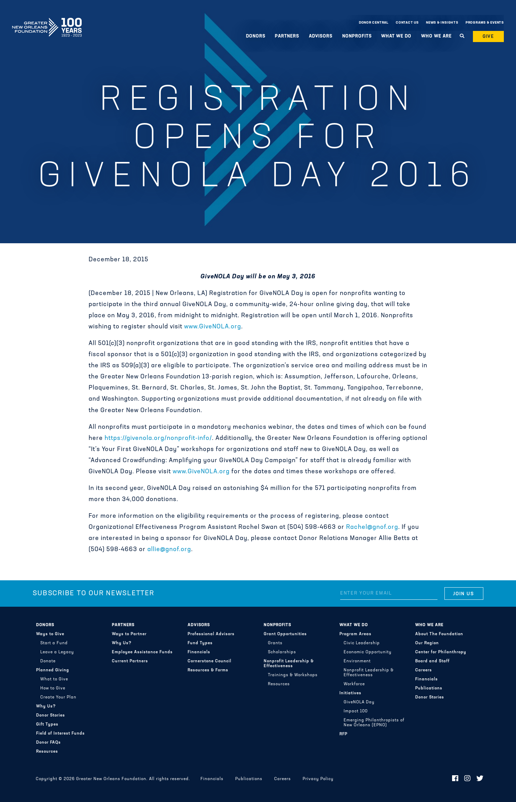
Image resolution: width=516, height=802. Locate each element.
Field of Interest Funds (60, 733)
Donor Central (373, 23)
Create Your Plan (58, 697)
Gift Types (47, 724)
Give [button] (488, 36)
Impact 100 (356, 711)
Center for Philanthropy (440, 652)
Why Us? (46, 706)
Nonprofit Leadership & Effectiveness (289, 663)
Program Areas (355, 634)
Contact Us (407, 23)
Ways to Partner (129, 634)
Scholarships (282, 652)
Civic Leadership (362, 643)
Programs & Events (485, 23)
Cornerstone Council (209, 661)
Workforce (354, 684)
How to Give (52, 688)
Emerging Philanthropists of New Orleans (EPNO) (374, 722)
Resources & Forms (208, 670)
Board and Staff (432, 661)
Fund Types (200, 643)
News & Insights (442, 23)
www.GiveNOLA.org (212, 327)
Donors (255, 36)
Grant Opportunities (285, 634)
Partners (287, 36)
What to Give (54, 679)
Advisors (321, 36)
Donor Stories (50, 715)
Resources (47, 752)
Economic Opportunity (368, 652)
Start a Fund (54, 643)
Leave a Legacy (57, 652)
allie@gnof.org (169, 549)
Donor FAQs (48, 742)
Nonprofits (357, 36)
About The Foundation (439, 634)
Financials (199, 652)
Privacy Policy (318, 779)
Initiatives (350, 693)
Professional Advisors (211, 634)
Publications (428, 688)
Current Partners (130, 661)
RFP (343, 734)
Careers (423, 670)
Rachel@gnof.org (372, 527)
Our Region (427, 643)
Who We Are (436, 36)
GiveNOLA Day (359, 702)
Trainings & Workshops (293, 675)
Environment (357, 661)
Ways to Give (50, 634)
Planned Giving (52, 670)
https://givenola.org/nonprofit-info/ (158, 438)
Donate (48, 661)
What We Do (396, 36)
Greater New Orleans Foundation (47, 21)
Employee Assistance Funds (142, 652)
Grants (275, 643)
